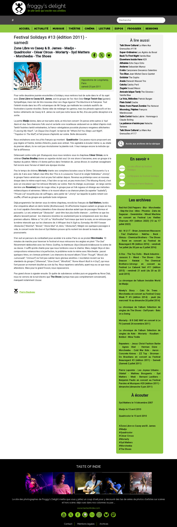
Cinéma (89, 28)
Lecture (104, 28)
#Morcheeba (125, 445)
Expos (119, 28)
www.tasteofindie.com (88, 508)
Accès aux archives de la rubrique (143, 143)
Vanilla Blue (135, 56)
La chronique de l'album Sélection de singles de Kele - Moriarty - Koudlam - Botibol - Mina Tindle (139, 333)
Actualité (41, 28)
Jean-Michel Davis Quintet (137, 74)
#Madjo (123, 429)
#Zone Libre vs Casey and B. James (137, 426)
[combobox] (141, 20)
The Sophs (129, 77)
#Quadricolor (125, 432)
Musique (58, 28)
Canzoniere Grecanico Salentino (138, 70)
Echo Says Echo (132, 63)
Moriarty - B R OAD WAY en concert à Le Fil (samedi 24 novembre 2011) (139, 322)
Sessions (151, 28)
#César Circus (126, 436)
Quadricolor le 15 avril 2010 (133, 416)
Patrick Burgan (136, 98)
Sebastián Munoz (132, 66)
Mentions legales (86, 524)
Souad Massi (130, 88)
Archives (104, 524)
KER (133, 59)
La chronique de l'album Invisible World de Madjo (139, 282)
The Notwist (139, 106)
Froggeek (134, 28)
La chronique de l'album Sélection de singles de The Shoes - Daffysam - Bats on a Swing (139, 310)
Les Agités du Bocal (138, 52)
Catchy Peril (129, 84)
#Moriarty (124, 439)
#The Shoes (125, 449)
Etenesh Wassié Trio (133, 81)
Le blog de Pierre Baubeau (140, 183)
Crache (129, 102)
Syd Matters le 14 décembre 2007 (136, 402)
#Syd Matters (126, 442)
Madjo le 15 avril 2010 (130, 409)
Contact (68, 524)
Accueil (25, 28)
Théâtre (74, 28)
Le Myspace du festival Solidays (143, 176)
